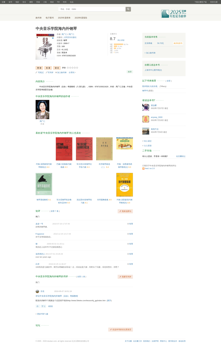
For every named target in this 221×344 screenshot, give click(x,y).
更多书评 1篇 (42, 314)
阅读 (52, 2)
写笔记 (41, 72)
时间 (64, 2)
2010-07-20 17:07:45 (61, 224)
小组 (45, 2)
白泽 (37, 264)
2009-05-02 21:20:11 (55, 244)
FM (58, 2)
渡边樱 (154, 105)
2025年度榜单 (64, 18)
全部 (168, 81)
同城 (38, 2)
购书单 (39, 18)
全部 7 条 (54, 211)
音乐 (24, 2)
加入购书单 (62, 72)
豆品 (71, 2)
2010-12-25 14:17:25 (62, 234)
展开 (109, 300)
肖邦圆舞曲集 (103, 200)
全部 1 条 (81, 276)
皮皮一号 (39, 224)
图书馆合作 (172, 341)
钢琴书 (145, 91)
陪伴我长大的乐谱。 (150, 86)
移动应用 (182, 341)
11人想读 (148, 146)
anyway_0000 (156, 117)
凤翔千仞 (154, 129)
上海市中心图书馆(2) (153, 70)
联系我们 (146, 341)
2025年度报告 (81, 18)
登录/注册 (214, 2)
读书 (10, 2)
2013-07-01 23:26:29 (54, 254)
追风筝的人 (40, 254)
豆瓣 (3, 2)
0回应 (50, 306)
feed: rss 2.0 (150, 168)
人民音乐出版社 (70, 37)
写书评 (50, 72)
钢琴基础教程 (42, 200)
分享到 (71, 72)
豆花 (42, 291)
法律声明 (155, 341)
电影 (17, 2)
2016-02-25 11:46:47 (57, 264)
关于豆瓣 (128, 341)
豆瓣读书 (46, 9)
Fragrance (40, 234)
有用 (131, 224)
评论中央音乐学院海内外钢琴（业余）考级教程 (57, 296)
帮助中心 (163, 341)
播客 (31, 2)
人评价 (121, 40)
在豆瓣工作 (137, 341)
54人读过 (148, 141)
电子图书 (50, 18)
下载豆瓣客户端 (200, 2)
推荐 (130, 72)
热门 (37, 216)
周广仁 (64, 34)
